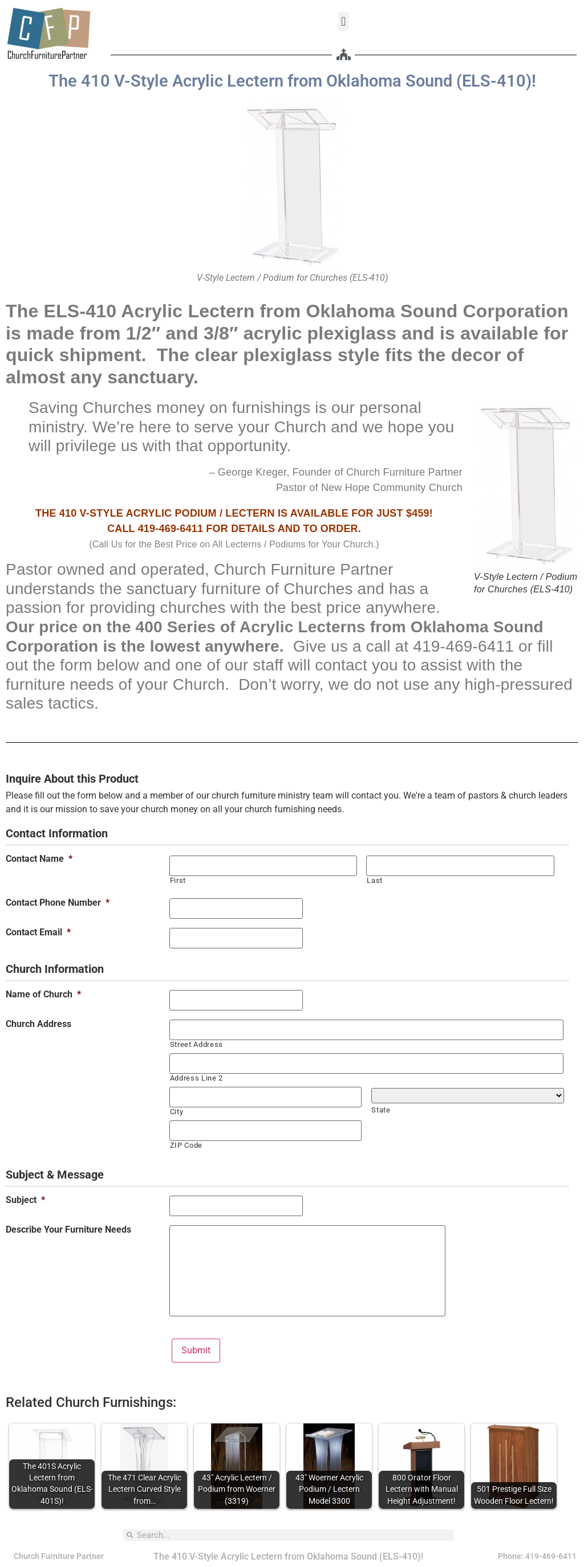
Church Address (38, 1024)
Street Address (196, 1044)
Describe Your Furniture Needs (68, 1229)
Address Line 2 (196, 1078)
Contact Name (39, 859)
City (177, 1111)
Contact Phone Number (58, 902)
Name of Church (43, 994)
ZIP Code (186, 1145)
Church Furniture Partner (59, 1556)
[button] (343, 21)
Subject (25, 1200)
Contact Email (38, 932)
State (380, 1110)
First (178, 880)
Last (375, 880)
